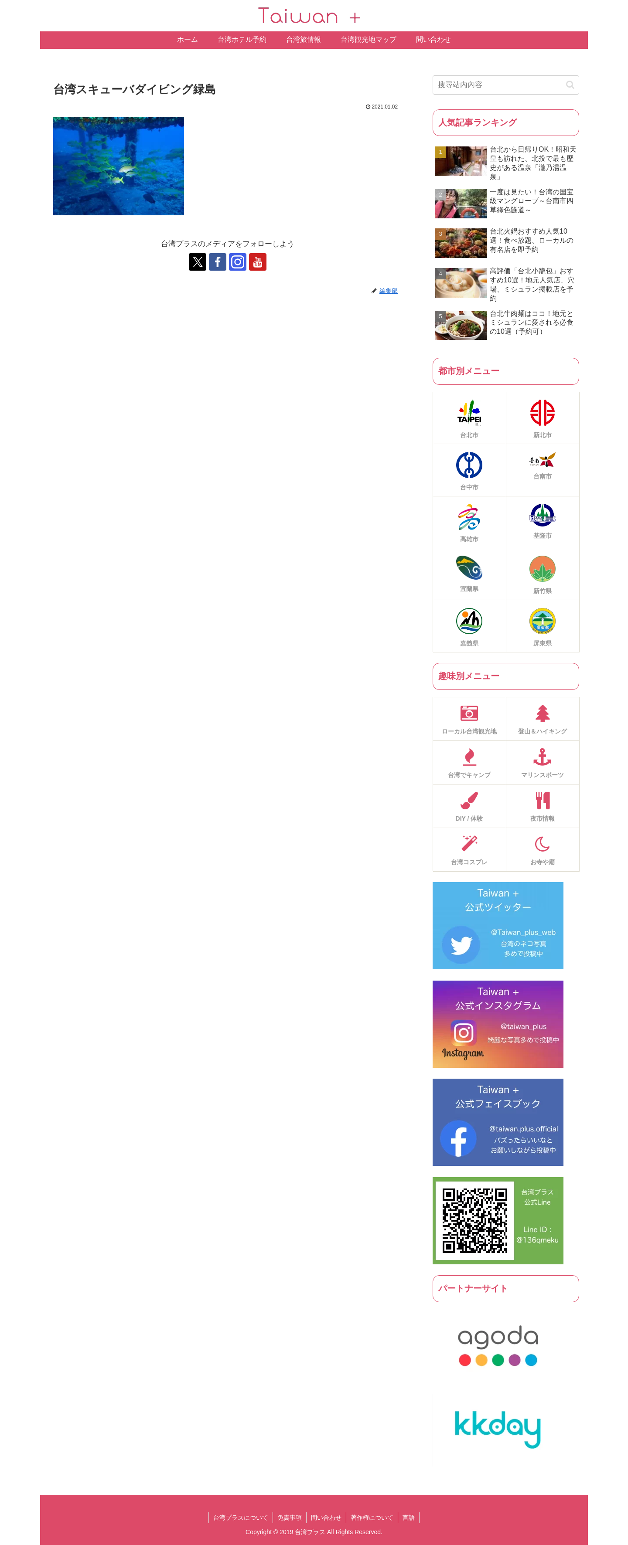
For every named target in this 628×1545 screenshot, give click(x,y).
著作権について (372, 1517)
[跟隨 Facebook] (217, 262)
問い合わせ (326, 1517)
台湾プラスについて (240, 1517)
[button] (570, 85)
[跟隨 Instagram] (237, 262)
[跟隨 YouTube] (257, 262)
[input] (506, 85)
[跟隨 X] (197, 262)
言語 (409, 1517)
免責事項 (289, 1517)
